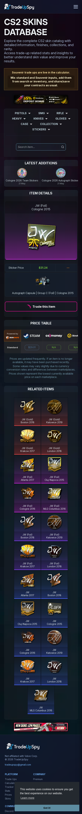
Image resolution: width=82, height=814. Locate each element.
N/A (54, 347)
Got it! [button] (47, 808)
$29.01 (32, 347)
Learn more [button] (27, 797)
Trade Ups (11, 779)
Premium (38, 779)
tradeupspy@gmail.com (18, 764)
